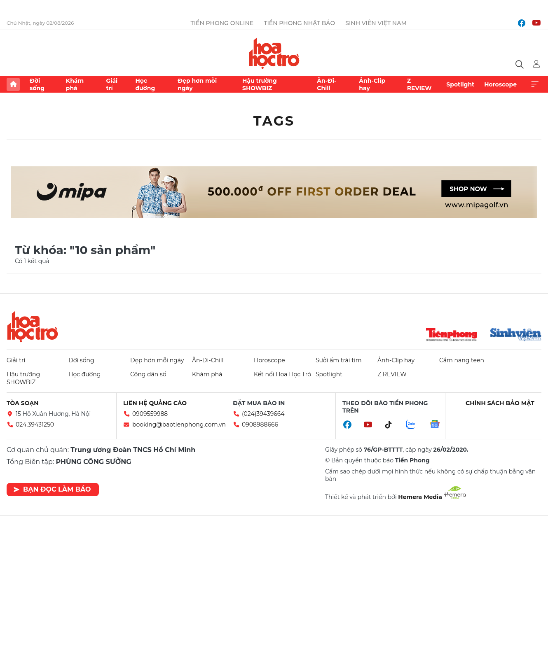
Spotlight (460, 84)
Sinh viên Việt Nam (376, 23)
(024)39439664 (263, 413)
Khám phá (75, 84)
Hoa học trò (33, 326)
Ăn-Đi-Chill (326, 84)
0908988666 (260, 424)
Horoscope (500, 84)
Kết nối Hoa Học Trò (282, 374)
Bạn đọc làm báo (52, 489)
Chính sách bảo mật (500, 403)
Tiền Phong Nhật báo (299, 23)
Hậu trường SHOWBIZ (259, 84)
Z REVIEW (419, 84)
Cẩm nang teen (461, 360)
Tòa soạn (23, 403)
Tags (274, 121)
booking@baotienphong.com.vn (179, 424)
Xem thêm (534, 84)
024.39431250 (35, 424)
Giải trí (111, 84)
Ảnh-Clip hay (372, 84)
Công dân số (148, 374)
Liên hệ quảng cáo (155, 403)
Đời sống (37, 84)
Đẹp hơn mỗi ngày (197, 84)
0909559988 (150, 413)
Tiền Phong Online (222, 23)
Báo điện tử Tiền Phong (274, 53)
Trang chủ (13, 84)
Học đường (145, 84)
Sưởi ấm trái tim (339, 360)
